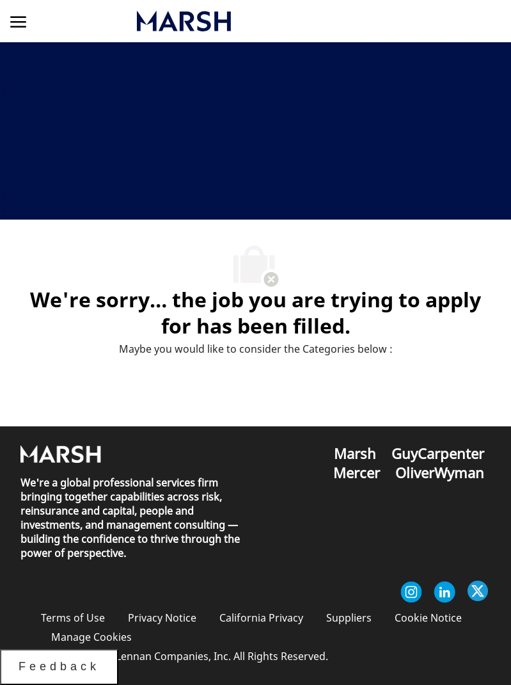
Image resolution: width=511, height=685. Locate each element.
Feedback (59, 666)
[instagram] (411, 592)
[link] (251, 21)
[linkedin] (444, 592)
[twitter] (478, 592)
